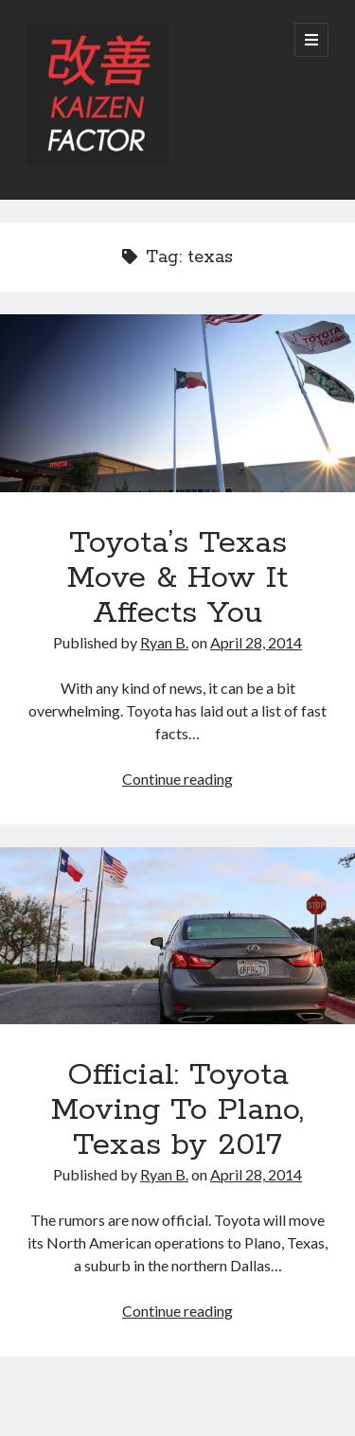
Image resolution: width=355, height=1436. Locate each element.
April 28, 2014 (256, 642)
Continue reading (177, 779)
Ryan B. (164, 642)
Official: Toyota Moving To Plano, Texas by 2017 (177, 936)
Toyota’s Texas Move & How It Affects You (177, 403)
